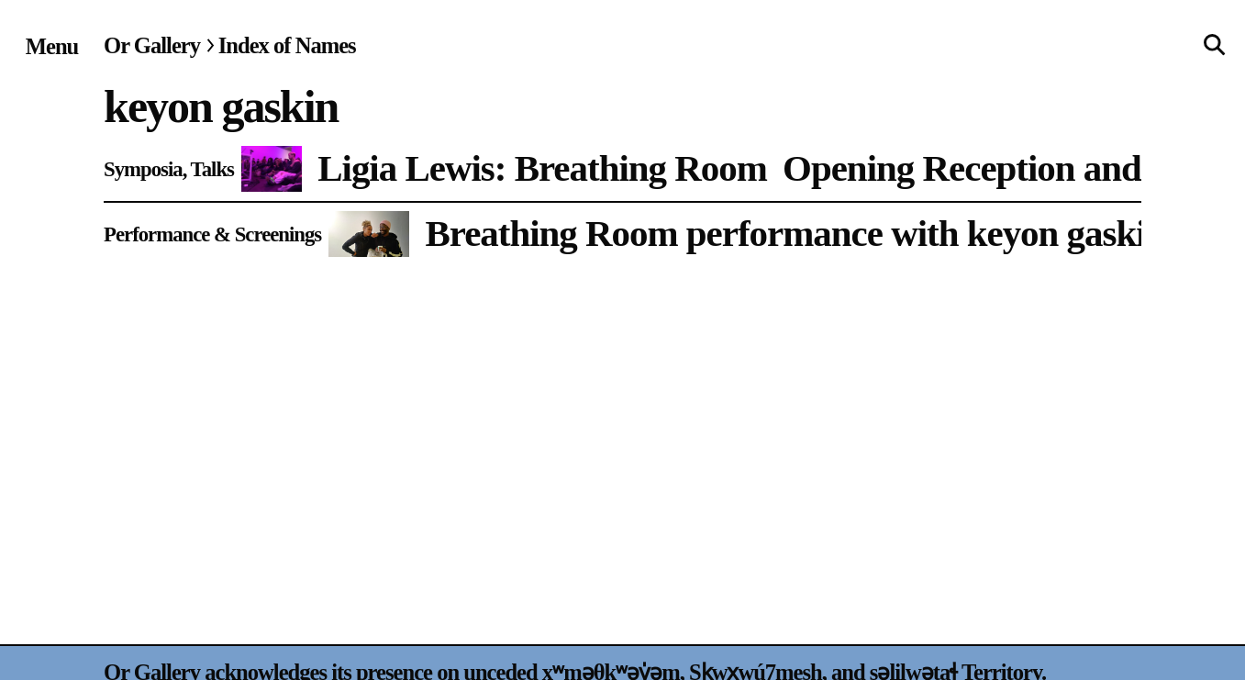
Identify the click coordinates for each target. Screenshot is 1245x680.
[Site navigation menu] (52, 46)
